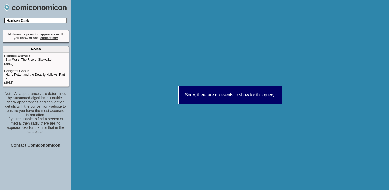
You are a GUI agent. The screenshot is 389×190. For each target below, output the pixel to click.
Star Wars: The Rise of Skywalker (29, 59)
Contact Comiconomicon (35, 145)
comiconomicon (35, 7)
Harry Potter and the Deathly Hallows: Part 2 (35, 76)
